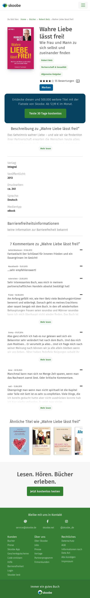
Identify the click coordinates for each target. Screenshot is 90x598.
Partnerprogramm (43, 557)
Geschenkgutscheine (18, 553)
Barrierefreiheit (15, 566)
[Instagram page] (67, 524)
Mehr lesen (45, 322)
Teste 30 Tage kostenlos (45, 113)
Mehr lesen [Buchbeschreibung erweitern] (45, 148)
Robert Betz (44, 19)
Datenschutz (67, 540)
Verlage (38, 553)
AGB (63, 545)
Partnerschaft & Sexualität (53, 67)
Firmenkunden (41, 562)
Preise (10, 545)
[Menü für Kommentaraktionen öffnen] (81, 250)
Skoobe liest (13, 574)
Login (10, 570)
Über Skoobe (41, 540)
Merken (46, 87)
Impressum (67, 561)
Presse (37, 549)
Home (23, 19)
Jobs (36, 545)
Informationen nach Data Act (71, 551)
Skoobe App (13, 549)
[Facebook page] (48, 524)
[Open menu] (83, 5)
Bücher (32, 19)
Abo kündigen (68, 557)
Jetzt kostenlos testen (45, 491)
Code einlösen (14, 557)
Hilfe (9, 562)
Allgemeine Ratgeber (51, 74)
